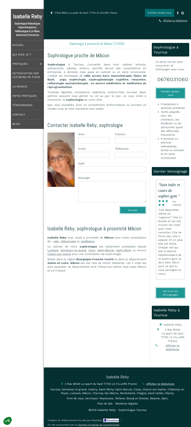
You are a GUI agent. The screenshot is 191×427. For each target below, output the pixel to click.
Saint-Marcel (105, 250)
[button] (7, 421)
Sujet (81, 163)
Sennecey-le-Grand (73, 250)
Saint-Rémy (123, 250)
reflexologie (68, 241)
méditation (88, 241)
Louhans (52, 250)
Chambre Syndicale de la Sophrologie (98, 424)
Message (84, 178)
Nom (81, 134)
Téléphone (122, 148)
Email (82, 148)
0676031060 (172, 79)
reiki (56, 241)
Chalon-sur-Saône (59, 254)
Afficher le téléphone (175, 20)
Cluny (91, 250)
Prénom (120, 134)
